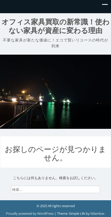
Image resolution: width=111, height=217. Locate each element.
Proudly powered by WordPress (30, 213)
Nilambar (97, 213)
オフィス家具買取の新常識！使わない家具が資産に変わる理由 (55, 26)
